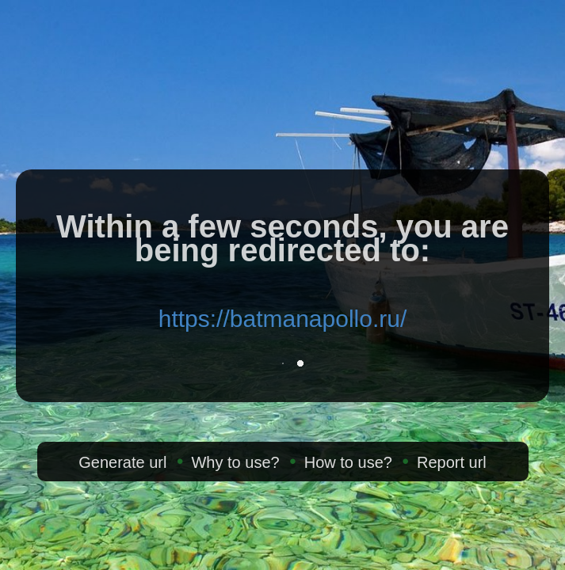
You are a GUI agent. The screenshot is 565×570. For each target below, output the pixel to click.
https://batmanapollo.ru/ (282, 319)
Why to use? (235, 462)
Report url (452, 462)
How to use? (348, 462)
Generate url (122, 462)
